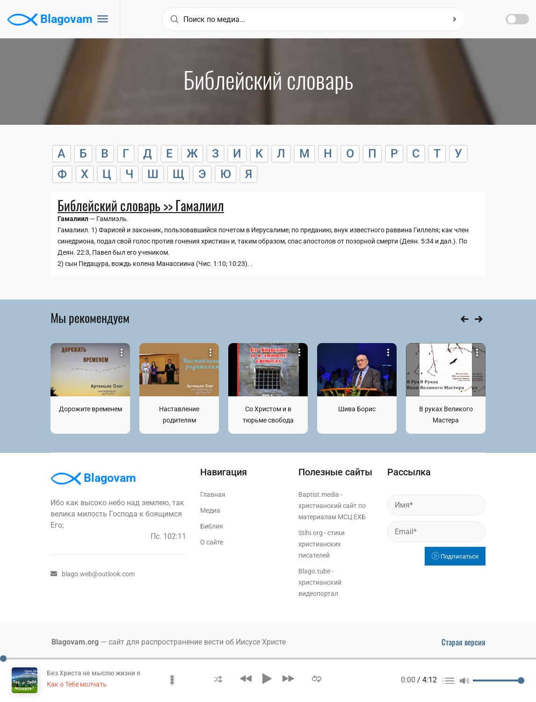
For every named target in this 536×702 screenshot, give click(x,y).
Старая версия (463, 642)
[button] (218, 678)
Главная (212, 494)
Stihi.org (310, 533)
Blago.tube (314, 571)
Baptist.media (318, 494)
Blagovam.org (75, 642)
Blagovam (50, 19)
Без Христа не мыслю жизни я (93, 673)
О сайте (211, 542)
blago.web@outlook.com (93, 574)
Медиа (210, 510)
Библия (211, 526)
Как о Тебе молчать (77, 684)
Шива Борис (357, 409)
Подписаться (455, 556)
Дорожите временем (90, 409)
